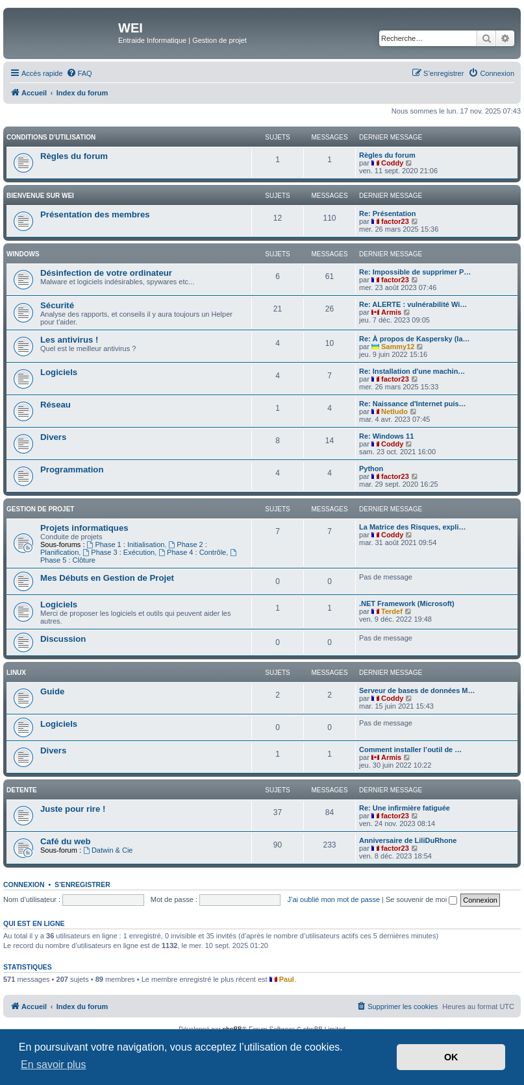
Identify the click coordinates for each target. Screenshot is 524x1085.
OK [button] (451, 1057)
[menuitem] (79, 73)
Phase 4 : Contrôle (192, 552)
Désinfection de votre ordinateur (106, 273)
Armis (391, 312)
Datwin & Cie (107, 850)
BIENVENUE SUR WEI (40, 195)
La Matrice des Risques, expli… (412, 527)
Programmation (71, 469)
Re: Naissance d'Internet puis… (412, 404)
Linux (16, 672)
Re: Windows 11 (386, 436)
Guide (52, 691)
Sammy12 (397, 346)
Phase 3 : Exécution (118, 552)
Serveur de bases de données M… (417, 690)
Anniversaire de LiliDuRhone (407, 840)
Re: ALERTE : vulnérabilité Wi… (413, 304)
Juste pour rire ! (72, 809)
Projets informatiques (84, 528)
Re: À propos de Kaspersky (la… (414, 339)
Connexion (24, 884)
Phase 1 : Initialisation (126, 544)
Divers (53, 437)
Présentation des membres (95, 214)
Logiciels (58, 372)
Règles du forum (74, 156)
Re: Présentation (387, 213)
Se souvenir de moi (421, 899)
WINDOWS (23, 254)
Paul (286, 979)
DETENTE (21, 790)
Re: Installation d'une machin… (412, 371)
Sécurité (57, 305)
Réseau (55, 404)
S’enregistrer (82, 884)
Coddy (392, 163)
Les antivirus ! (69, 340)
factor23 (395, 221)
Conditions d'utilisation (50, 137)
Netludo (394, 411)
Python (371, 468)
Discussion (63, 639)
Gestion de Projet (40, 509)
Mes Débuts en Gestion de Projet (107, 578)
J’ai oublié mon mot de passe (334, 899)
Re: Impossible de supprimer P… (415, 272)
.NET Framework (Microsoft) (407, 603)
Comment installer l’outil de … (410, 749)
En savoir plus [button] (53, 1064)
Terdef (392, 611)
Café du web (65, 841)
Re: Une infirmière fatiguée (404, 808)
